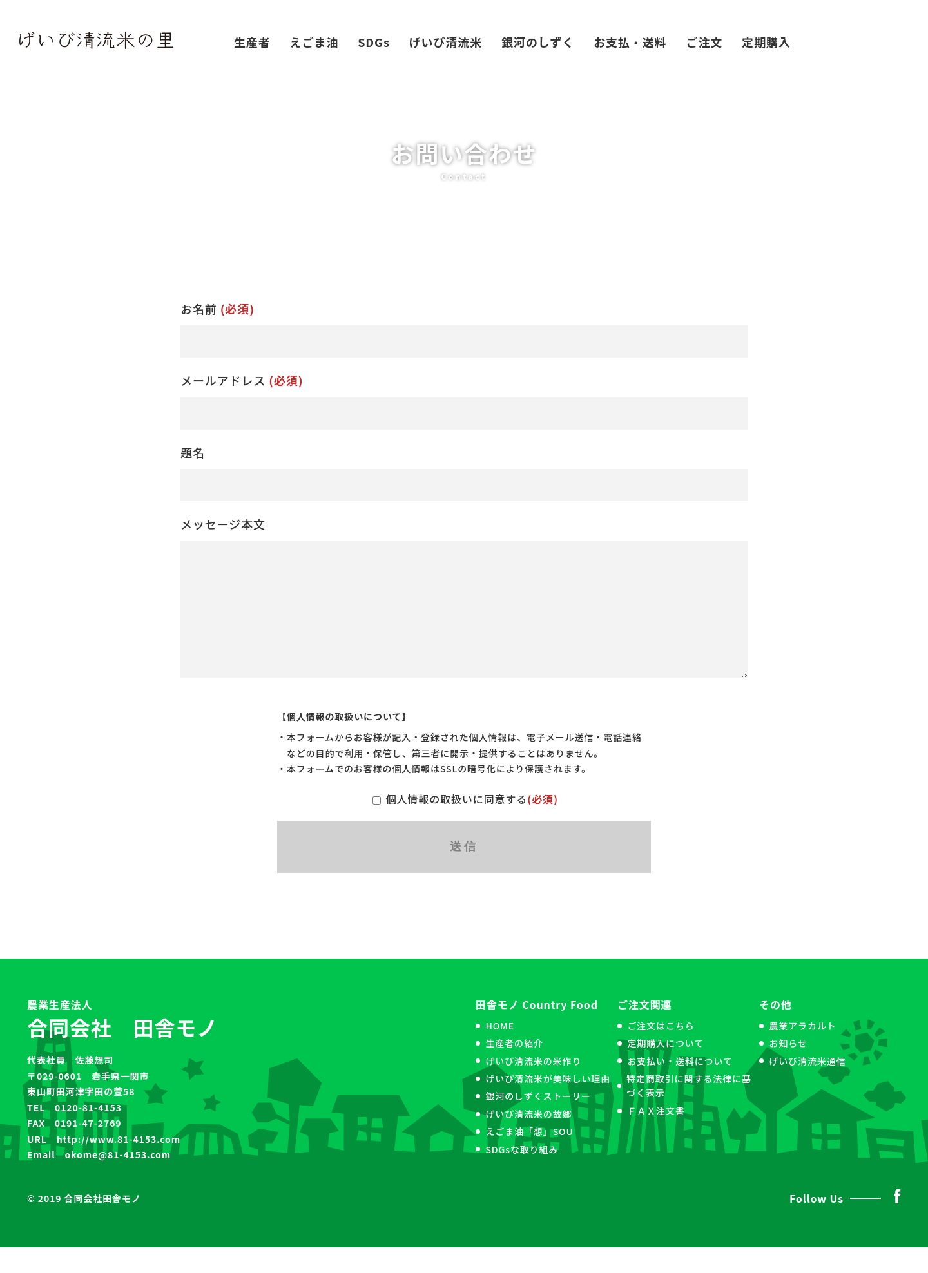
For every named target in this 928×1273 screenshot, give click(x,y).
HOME (499, 1051)
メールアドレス (464, 401)
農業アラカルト (802, 1051)
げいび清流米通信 (807, 1086)
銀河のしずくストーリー (538, 1121)
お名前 (464, 329)
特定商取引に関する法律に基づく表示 (688, 1111)
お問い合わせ (859, 42)
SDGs (374, 42)
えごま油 (314, 42)
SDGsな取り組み (521, 1175)
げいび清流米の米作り (533, 1086)
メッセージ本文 (464, 609)
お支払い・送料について (679, 1086)
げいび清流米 (445, 42)
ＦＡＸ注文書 (655, 1136)
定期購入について (665, 1068)
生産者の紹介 (514, 1068)
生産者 (252, 42)
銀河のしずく (537, 42)
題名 (464, 473)
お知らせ (788, 1068)
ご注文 (704, 42)
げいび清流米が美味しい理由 (547, 1104)
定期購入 (766, 42)
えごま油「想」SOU (529, 1157)
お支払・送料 (630, 42)
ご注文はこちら (660, 1051)
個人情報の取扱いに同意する (464, 824)
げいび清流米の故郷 (528, 1139)
